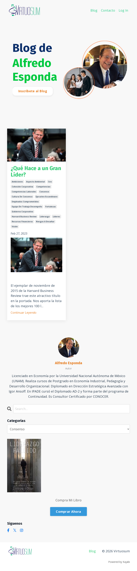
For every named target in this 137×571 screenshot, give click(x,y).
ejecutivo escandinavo (46, 196)
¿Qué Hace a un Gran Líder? (36, 171)
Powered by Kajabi (119, 562)
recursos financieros (22, 221)
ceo (50, 181)
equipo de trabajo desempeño (27, 206)
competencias (43, 186)
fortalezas (50, 206)
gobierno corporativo (22, 211)
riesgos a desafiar (45, 221)
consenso (44, 191)
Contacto (108, 10)
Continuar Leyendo (23, 313)
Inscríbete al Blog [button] (32, 91)
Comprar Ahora (68, 511)
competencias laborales (24, 191)
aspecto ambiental (35, 181)
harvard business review (24, 216)
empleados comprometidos (25, 201)
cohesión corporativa (22, 186)
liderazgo (45, 216)
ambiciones (17, 181)
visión (15, 226)
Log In (123, 10)
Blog (93, 10)
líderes (56, 216)
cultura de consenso (22, 196)
